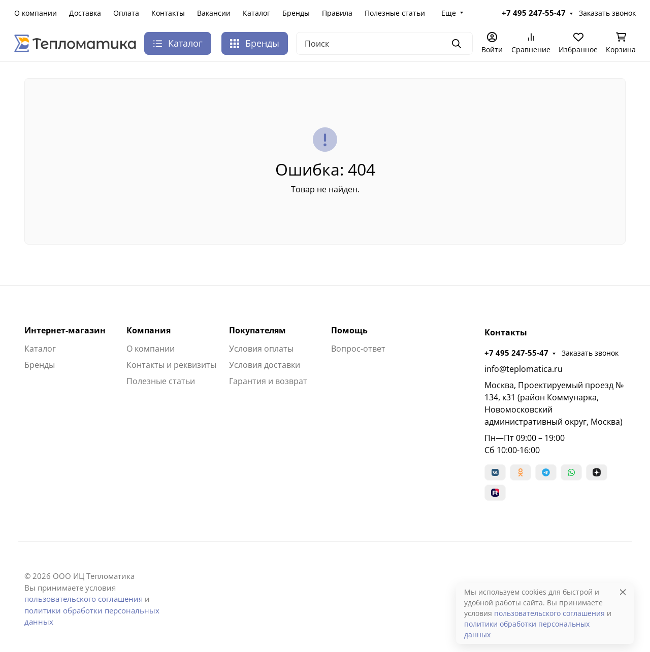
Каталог (256, 13)
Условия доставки (264, 364)
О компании (35, 13)
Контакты (168, 13)
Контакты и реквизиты (171, 364)
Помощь (349, 330)
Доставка (85, 13)
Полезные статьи (395, 13)
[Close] (623, 592)
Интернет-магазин (65, 330)
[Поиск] (384, 43)
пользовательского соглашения (83, 599)
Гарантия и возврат (268, 381)
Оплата (126, 13)
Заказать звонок (607, 13)
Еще (448, 13)
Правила (337, 13)
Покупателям (257, 330)
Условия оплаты (261, 348)
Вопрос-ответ (358, 348)
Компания (148, 330)
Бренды (296, 13)
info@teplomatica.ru (523, 368)
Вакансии (214, 13)
